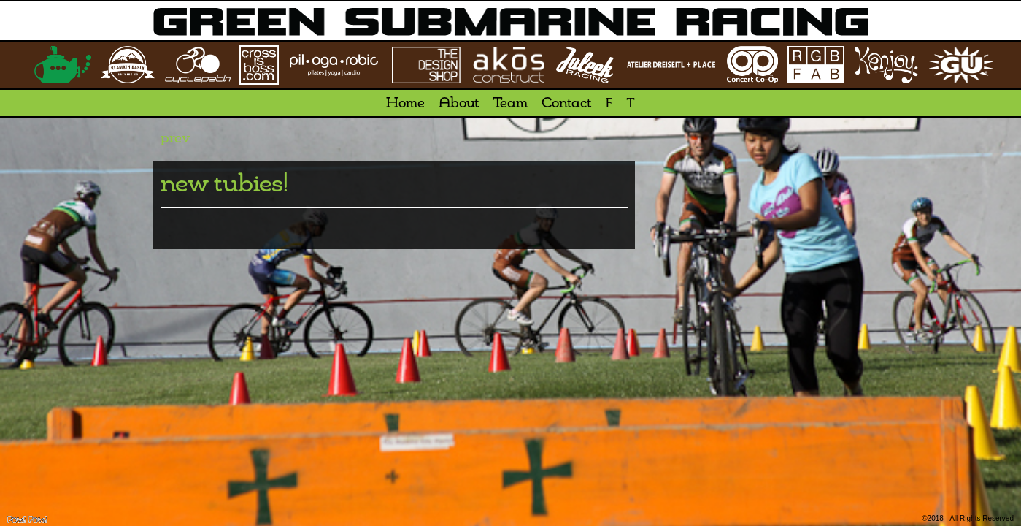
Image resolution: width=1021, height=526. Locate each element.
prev (175, 139)
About (459, 103)
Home (405, 103)
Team (510, 103)
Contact (566, 103)
